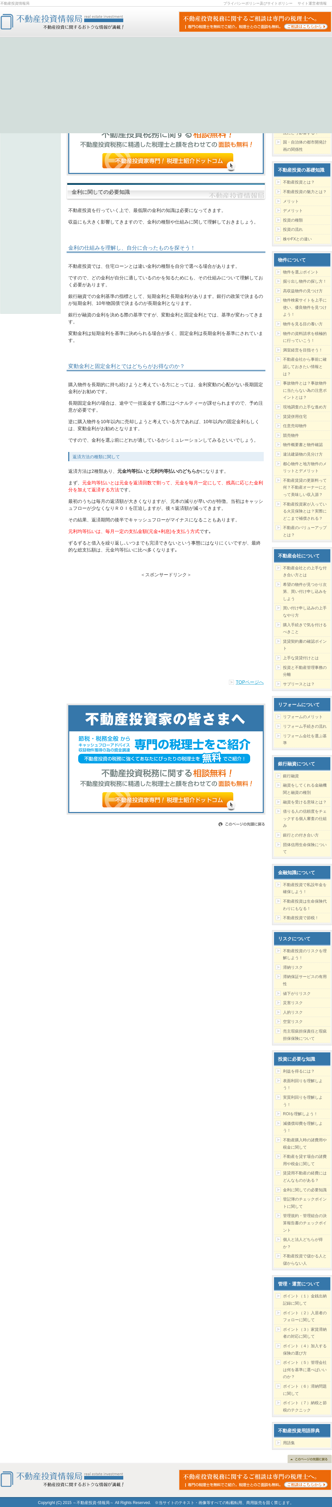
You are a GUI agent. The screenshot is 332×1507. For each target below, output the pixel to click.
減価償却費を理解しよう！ (303, 1127)
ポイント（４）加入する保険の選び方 (305, 1350)
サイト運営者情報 (312, 3)
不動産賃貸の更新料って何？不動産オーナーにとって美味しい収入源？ (305, 487)
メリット (291, 201)
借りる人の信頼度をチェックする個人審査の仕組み (305, 818)
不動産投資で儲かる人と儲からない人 (305, 1260)
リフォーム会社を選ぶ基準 (305, 740)
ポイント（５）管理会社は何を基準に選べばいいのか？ (305, 1369)
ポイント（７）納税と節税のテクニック (305, 1406)
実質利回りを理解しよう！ (303, 1101)
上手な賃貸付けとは (301, 658)
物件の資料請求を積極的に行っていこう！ (305, 337)
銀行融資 (291, 776)
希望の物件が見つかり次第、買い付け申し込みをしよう (305, 591)
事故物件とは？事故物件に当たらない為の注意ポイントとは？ (305, 390)
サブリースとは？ (299, 684)
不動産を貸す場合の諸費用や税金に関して (305, 1160)
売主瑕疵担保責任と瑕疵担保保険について (305, 1035)
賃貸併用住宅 (295, 416)
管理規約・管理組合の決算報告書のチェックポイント (305, 1222)
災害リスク (293, 1002)
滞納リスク (293, 967)
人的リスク (293, 1012)
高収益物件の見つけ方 (303, 291)
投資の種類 (293, 220)
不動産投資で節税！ (301, 918)
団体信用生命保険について (305, 848)
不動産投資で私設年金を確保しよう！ (305, 888)
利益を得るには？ (299, 1071)
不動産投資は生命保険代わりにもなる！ (305, 905)
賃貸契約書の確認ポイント (305, 645)
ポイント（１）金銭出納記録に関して (305, 1300)
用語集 (289, 1443)
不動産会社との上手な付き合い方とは (305, 572)
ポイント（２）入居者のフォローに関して (305, 1317)
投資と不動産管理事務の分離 (305, 671)
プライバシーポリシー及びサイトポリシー (258, 3)
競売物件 (291, 435)
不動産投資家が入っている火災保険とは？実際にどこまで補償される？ (305, 511)
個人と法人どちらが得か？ (303, 1243)
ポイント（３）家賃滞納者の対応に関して (305, 1333)
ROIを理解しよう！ (300, 1114)
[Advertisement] (166, 624)
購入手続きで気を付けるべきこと (305, 628)
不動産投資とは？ (299, 182)
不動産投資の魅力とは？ (305, 191)
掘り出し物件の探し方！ (305, 281)
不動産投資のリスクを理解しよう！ (305, 954)
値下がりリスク (297, 993)
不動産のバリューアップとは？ (305, 531)
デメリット (293, 210)
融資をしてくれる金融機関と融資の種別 (305, 789)
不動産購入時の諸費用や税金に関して (305, 1144)
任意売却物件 (295, 426)
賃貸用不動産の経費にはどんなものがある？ (305, 1177)
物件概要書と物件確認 (303, 444)
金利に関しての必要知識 (305, 1190)
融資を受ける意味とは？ (305, 802)
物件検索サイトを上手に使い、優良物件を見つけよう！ (305, 307)
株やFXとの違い (297, 239)
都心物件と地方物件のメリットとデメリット (305, 467)
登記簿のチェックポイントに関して (305, 1203)
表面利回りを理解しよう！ (303, 1084)
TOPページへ (250, 682)
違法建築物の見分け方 (303, 454)
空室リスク (293, 1021)
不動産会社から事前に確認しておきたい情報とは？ (305, 366)
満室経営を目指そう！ (303, 350)
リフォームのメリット (303, 716)
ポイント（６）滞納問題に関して (305, 1390)
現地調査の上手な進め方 (305, 407)
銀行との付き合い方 (301, 835)
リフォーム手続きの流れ (305, 726)
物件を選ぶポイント (301, 272)
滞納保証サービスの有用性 (305, 980)
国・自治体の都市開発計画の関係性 (305, 146)
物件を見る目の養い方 (303, 324)
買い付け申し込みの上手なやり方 (305, 612)
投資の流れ (293, 229)
